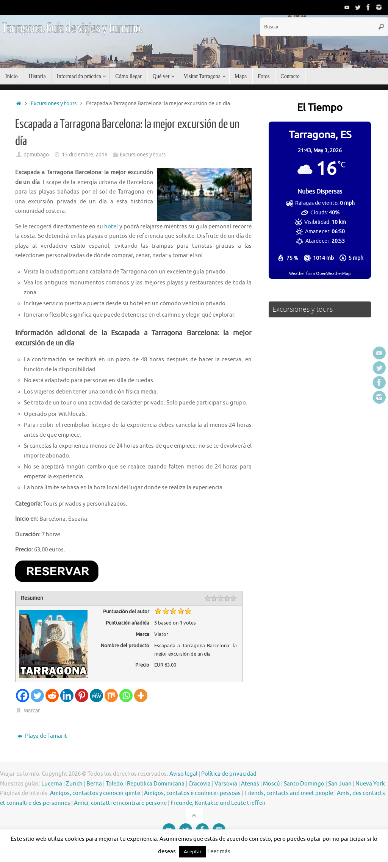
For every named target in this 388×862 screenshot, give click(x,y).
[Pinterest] (81, 695)
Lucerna (51, 783)
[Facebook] (22, 695)
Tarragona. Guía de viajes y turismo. (72, 28)
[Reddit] (52, 695)
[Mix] (111, 695)
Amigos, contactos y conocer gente (95, 793)
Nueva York (370, 783)
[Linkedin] (67, 695)
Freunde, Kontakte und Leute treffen (218, 803)
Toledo (114, 783)
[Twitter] (37, 695)
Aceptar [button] (193, 851)
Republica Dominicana (156, 783)
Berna (94, 783)
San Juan (340, 783)
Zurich (74, 783)
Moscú (271, 783)
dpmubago (36, 154)
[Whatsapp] (126, 695)
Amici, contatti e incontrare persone (120, 803)
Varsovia (225, 783)
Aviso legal (183, 774)
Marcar (31, 710)
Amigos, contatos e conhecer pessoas (192, 793)
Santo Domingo (304, 783)
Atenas (250, 783)
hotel (111, 226)
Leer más (218, 851)
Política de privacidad (229, 774)
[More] (140, 695)
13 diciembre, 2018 (85, 154)
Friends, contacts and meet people (288, 793)
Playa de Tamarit (42, 736)
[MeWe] (96, 695)
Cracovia (199, 783)
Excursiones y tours (54, 103)
